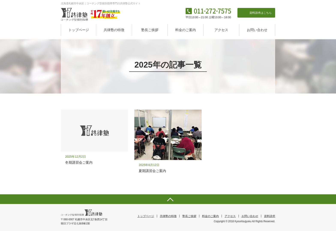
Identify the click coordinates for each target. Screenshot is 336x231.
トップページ (78, 30)
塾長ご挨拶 (149, 30)
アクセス (221, 30)
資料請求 (269, 216)
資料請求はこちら (260, 12)
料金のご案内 (185, 30)
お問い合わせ (257, 30)
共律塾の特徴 (114, 30)
